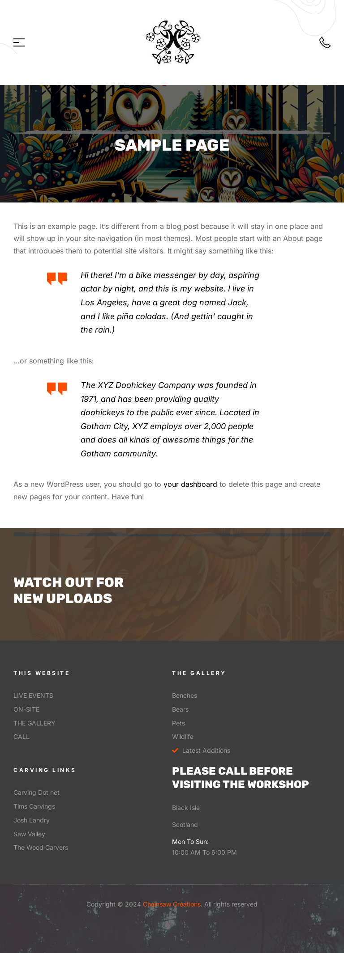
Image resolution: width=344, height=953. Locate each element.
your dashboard (190, 484)
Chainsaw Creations (171, 904)
